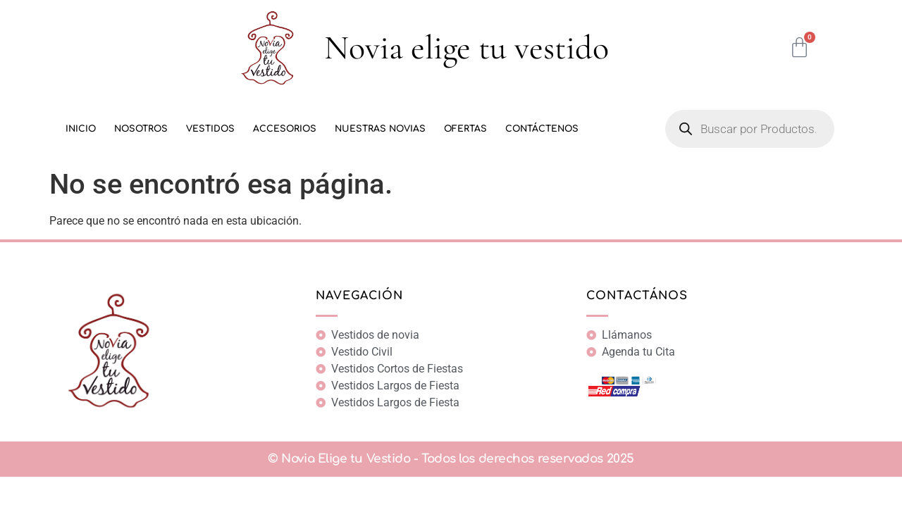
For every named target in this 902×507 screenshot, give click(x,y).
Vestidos (210, 129)
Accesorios (284, 129)
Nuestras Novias (380, 129)
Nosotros (141, 129)
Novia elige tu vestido (466, 47)
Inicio (81, 129)
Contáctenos (542, 129)
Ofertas (465, 129)
